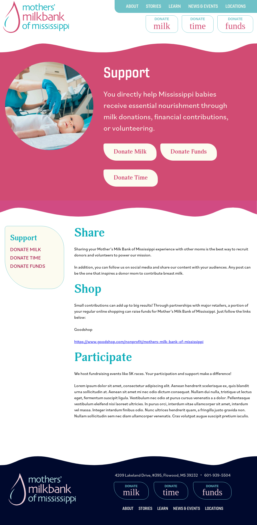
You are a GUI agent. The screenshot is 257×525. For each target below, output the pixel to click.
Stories (153, 6)
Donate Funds (188, 152)
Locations (235, 6)
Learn (175, 6)
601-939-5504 (217, 475)
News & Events (203, 6)
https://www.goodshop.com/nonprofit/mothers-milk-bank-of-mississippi (138, 341)
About (132, 6)
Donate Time (131, 178)
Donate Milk (130, 152)
